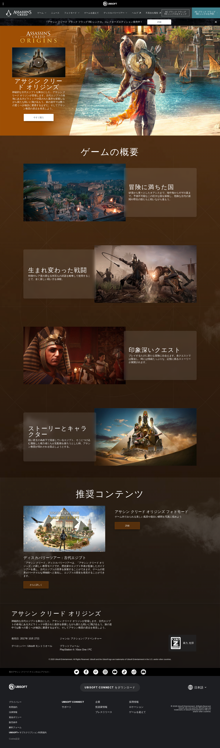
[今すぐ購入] (39, 117)
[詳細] (159, 22)
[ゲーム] (41, 12)
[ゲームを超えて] (91, 12)
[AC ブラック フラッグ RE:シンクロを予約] (206, 12)
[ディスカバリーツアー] (115, 12)
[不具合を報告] (153, 12)
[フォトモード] (71, 12)
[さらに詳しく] (36, 584)
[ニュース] (55, 12)
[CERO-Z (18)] (182, 643)
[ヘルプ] (136, 12)
